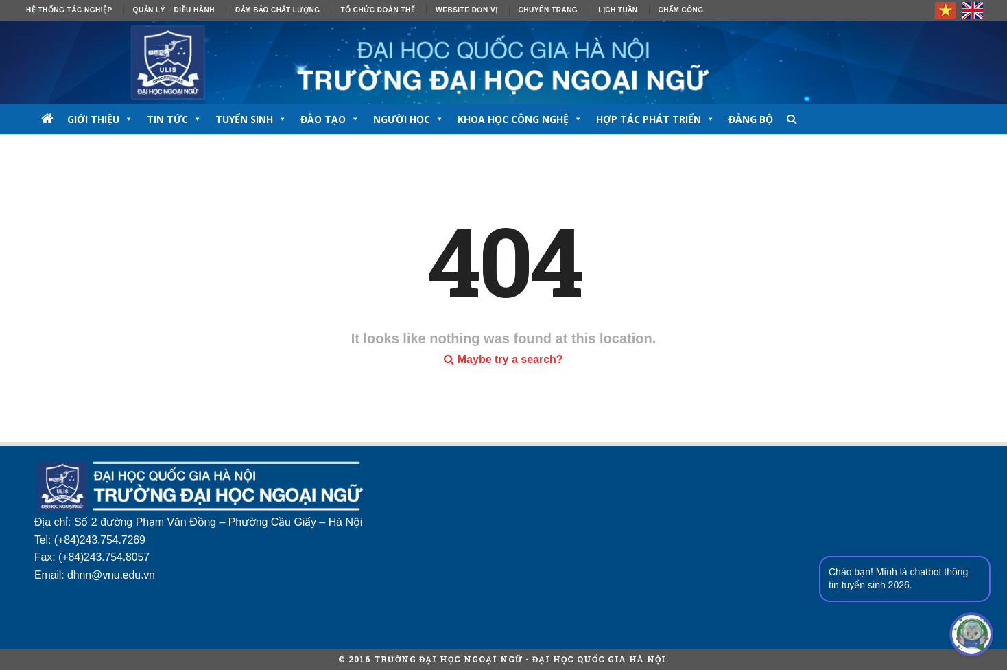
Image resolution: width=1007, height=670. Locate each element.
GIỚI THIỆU (100, 119)
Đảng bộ (750, 119)
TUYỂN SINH (251, 119)
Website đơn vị (466, 10)
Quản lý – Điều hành (174, 10)
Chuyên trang (548, 10)
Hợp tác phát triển (655, 119)
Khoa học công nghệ (520, 119)
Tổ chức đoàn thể (377, 10)
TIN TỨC (174, 119)
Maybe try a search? (503, 359)
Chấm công (681, 10)
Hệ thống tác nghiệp (69, 10)
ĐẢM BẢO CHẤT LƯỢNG (277, 10)
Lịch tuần (617, 10)
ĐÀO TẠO (329, 119)
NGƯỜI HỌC (408, 119)
